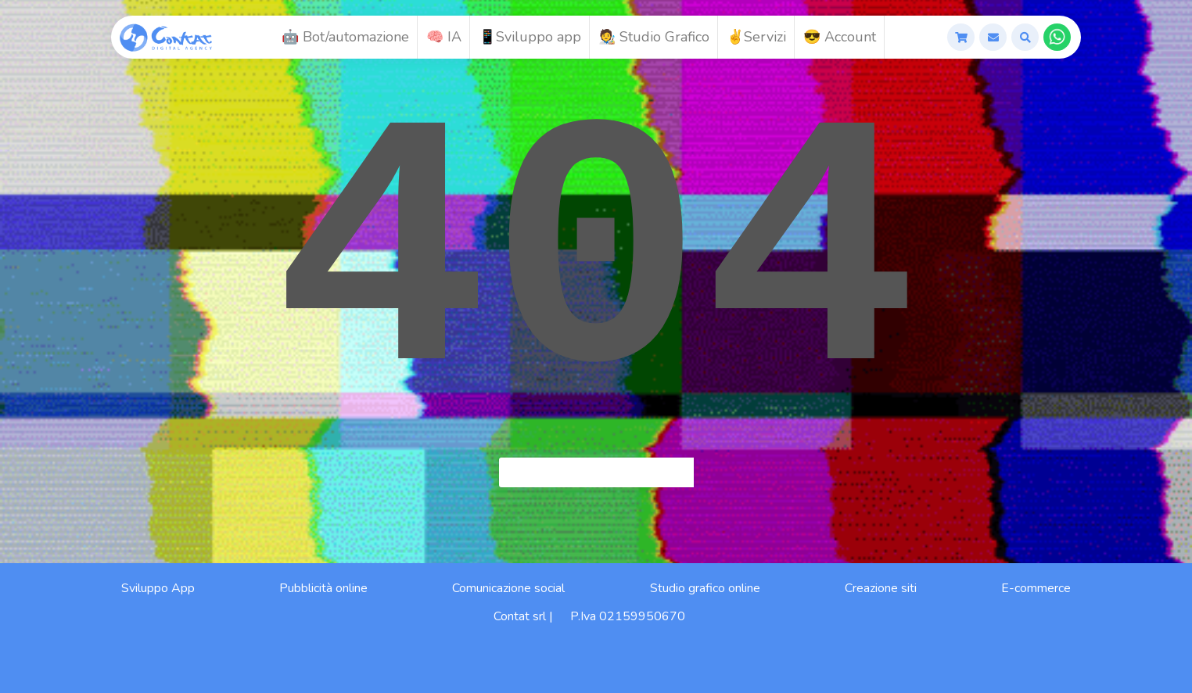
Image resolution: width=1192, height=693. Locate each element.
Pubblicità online (323, 588)
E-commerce (1036, 588)
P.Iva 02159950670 (627, 616)
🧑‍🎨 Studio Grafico (653, 36)
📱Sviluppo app (530, 36)
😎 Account (839, 36)
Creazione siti (881, 588)
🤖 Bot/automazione (345, 36)
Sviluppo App (158, 588)
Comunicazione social (508, 588)
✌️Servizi (756, 36)
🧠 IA (443, 36)
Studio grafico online (705, 588)
